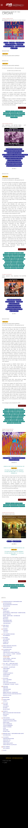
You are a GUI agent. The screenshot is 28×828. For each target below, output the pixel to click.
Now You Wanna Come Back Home (14, 164)
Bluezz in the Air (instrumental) (14, 165)
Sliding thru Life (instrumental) (14, 162)
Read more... (22, 107)
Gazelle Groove (17, 541)
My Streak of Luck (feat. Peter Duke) (14, 158)
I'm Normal (20, 301)
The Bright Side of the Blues (15, 160)
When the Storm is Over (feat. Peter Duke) (15, 151)
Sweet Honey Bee (20, 42)
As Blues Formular (20, 46)
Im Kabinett (20, 44)
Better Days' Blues (11, 301)
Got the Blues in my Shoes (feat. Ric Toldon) (14, 156)
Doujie (10, 541)
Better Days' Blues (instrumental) (15, 149)
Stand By (12, 42)
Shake (6, 42)
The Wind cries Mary (11, 44)
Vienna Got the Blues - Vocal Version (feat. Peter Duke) (15, 154)
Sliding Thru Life (14, 311)
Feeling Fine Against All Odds (15, 299)
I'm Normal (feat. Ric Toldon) (15, 152)
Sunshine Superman (15, 459)
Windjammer (7, 458)
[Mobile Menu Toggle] (2, 5)
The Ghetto (14, 48)
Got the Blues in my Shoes (14, 305)
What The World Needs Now (19, 458)
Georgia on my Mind (14, 303)
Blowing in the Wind (9, 46)
